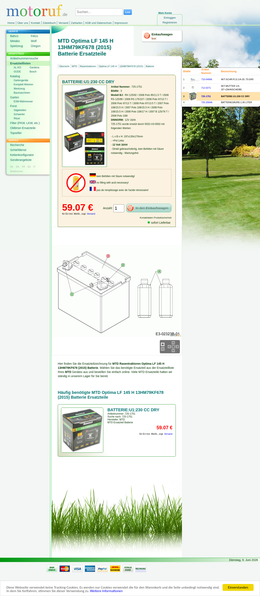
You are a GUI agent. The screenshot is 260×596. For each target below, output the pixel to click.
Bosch (33, 71)
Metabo (15, 41)
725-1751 (206, 96)
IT (34, 166)
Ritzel (17, 118)
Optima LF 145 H (108, 66)
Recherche (17, 145)
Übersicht (64, 66)
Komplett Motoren (23, 84)
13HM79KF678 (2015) (131, 66)
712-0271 (206, 88)
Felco (34, 36)
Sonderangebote (21, 160)
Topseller (16, 133)
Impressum (121, 22)
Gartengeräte (21, 80)
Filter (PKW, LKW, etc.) (25, 123)
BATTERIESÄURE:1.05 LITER (236, 102)
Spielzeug (16, 46)
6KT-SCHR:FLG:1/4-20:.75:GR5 (237, 79)
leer (154, 38)
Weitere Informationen (106, 592)
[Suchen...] (99, 12)
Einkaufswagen (162, 34)
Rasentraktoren (88, 66)
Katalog (15, 76)
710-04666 (206, 79)
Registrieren (169, 22)
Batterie (150, 66)
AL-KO (17, 67)
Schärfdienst (18, 150)
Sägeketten (20, 110)
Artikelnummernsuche (24, 58)
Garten (14, 97)
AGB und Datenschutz (98, 22)
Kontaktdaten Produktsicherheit (155, 217)
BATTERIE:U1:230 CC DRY (235, 96)
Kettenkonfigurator (22, 155)
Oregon (36, 46)
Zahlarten (76, 22)
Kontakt (35, 22)
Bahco (14, 36)
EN (17, 166)
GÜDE (17, 71)
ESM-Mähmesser (23, 101)
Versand (63, 22)
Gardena (34, 67)
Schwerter (19, 114)
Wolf (34, 41)
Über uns (22, 22)
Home (11, 22)
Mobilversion (16, 171)
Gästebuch (49, 22)
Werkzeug (19, 88)
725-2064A (206, 102)
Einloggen (170, 17)
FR (23, 166)
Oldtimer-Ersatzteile (23, 128)
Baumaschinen (22, 92)
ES (29, 166)
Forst (13, 106)
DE (11, 166)
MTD (74, 66)
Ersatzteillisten (20, 63)
